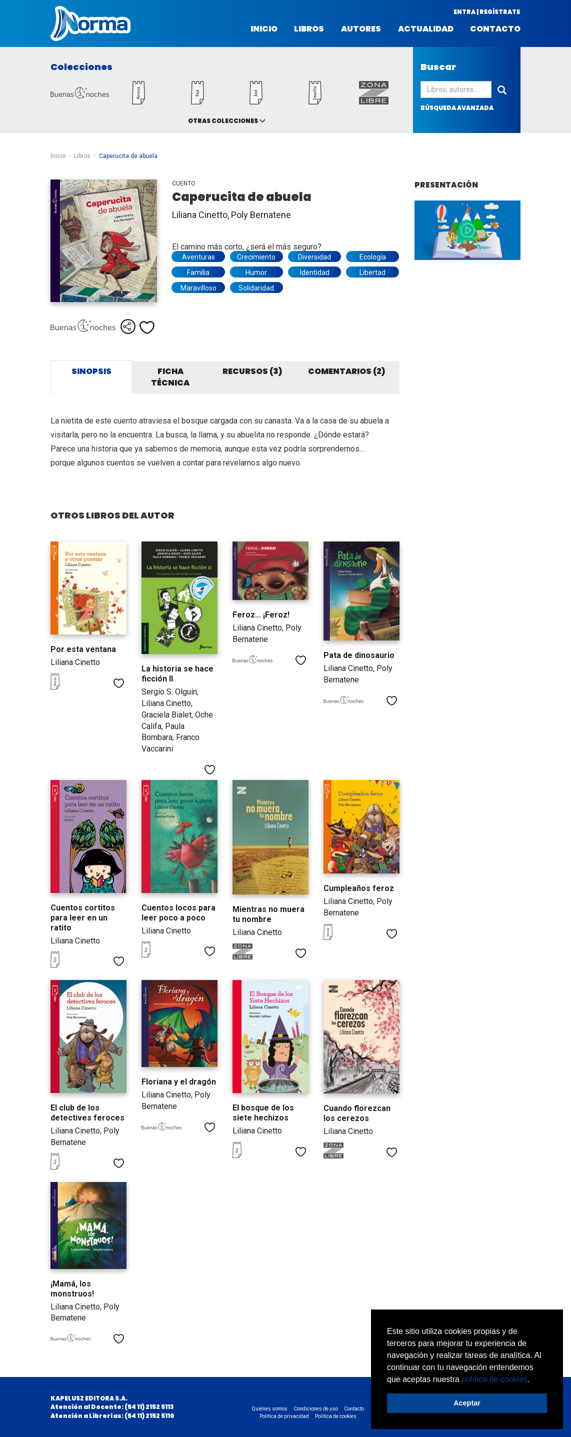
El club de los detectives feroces (87, 1112)
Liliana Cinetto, (201, 215)
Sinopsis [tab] (92, 371)
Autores (361, 29)
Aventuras (198, 257)
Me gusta (147, 327)
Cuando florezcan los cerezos (357, 1113)
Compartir (128, 326)
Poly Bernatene (261, 215)
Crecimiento (256, 257)
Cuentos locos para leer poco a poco (179, 912)
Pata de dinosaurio (359, 655)
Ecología (373, 257)
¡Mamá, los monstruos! (72, 1288)
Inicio (264, 29)
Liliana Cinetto (75, 662)
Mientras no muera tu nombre (268, 914)
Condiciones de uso (316, 1409)
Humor (256, 272)
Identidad (315, 272)
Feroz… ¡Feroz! (261, 615)
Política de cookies (335, 1416)
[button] (533, 1380)
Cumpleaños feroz (359, 888)
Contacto (495, 29)
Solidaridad (256, 288)
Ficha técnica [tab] (170, 377)
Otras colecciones (223, 120)
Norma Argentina (90, 23)
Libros (309, 29)
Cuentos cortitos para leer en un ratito (82, 917)
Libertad (373, 272)
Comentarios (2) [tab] (346, 371)
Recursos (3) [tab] (252, 371)
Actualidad (426, 29)
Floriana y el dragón (179, 1081)
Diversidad (314, 257)
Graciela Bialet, (168, 715)
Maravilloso (198, 288)
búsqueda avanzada (457, 108)
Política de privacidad (284, 1416)
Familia (198, 272)
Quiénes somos (270, 1409)
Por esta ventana (83, 649)
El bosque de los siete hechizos (263, 1112)
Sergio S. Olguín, (170, 691)
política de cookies (495, 1379)
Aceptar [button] (467, 1403)
